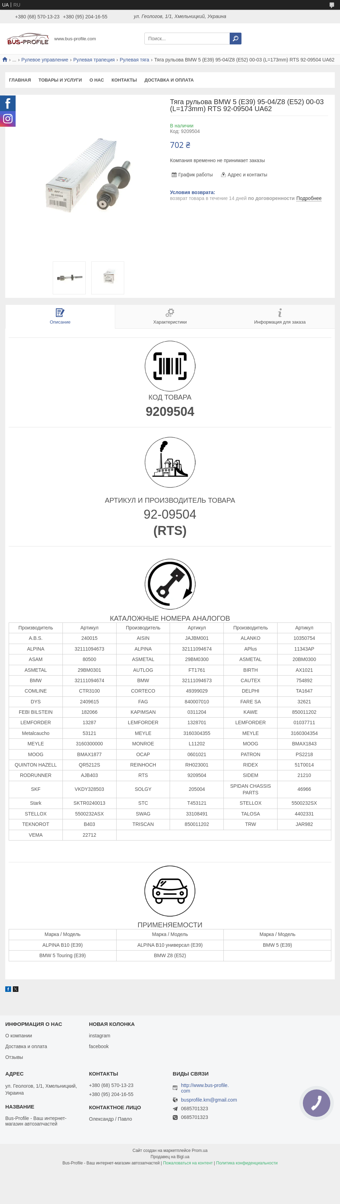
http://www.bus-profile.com (205, 1088)
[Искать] (235, 38)
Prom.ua (199, 1150)
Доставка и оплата (169, 80)
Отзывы (14, 1057)
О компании (18, 1035)
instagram (99, 1035)
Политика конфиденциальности (247, 1163)
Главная (20, 80)
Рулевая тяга (134, 59)
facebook (99, 1046)
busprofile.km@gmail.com (209, 1100)
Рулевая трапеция (93, 59)
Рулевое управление (45, 59)
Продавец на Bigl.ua (170, 1156)
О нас (97, 80)
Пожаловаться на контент (188, 1163)
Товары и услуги (60, 80)
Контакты (124, 80)
